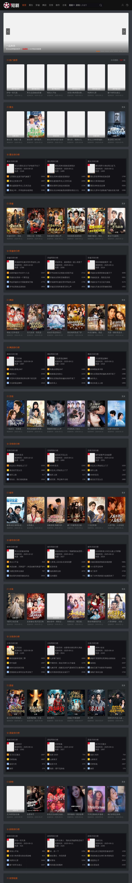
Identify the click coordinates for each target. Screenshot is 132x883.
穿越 (38, 5)
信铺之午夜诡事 (73, 718)
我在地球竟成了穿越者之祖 (76, 332)
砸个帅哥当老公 (114, 93)
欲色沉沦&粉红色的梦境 (56, 814)
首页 (24, 5)
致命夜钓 (50, 718)
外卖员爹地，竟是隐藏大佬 (96, 332)
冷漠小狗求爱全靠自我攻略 (76, 93)
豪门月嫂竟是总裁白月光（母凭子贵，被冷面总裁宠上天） (76, 525)
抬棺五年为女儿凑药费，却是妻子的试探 (116, 718)
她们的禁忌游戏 (114, 814)
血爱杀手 (30, 814)
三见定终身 (92, 525)
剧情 (78, 5)
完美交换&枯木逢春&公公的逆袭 (96, 814)
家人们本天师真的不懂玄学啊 (15, 718)
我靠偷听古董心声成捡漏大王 (56, 236)
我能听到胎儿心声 (54, 429)
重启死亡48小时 (114, 140)
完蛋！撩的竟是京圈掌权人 (116, 332)
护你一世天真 (12, 93)
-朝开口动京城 (12, 622)
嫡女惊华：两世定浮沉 (56, 622)
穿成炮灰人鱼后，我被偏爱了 (76, 429)
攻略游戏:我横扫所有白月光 (56, 525)
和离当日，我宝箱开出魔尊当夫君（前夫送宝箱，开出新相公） (76, 622)
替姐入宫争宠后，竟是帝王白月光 (15, 332)
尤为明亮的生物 (13, 814)
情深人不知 (51, 93)
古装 (64, 5)
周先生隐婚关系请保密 (36, 429)
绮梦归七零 (92, 93)
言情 (51, 5)
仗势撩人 (30, 525)
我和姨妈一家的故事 (75, 814)
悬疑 (71, 5)
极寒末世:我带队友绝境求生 (15, 525)
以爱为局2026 (113, 429)
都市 (58, 5)
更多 (123, 107)
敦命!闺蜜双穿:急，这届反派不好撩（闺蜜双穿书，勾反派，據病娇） (96, 622)
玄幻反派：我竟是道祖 (36, 332)
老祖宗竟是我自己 (54, 332)
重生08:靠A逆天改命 (55, 140)
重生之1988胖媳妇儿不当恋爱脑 (96, 140)
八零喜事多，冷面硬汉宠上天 (116, 622)
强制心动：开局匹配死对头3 (36, 236)
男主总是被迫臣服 (34, 93)
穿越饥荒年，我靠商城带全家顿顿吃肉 (15, 236)
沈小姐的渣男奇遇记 (96, 429)
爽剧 (44, 5)
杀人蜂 (90, 718)
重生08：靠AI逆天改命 (36, 140)
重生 (31, 5)
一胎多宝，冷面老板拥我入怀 (15, 429)
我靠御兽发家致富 (74, 236)
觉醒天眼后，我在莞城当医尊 (96, 236)
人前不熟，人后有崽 (116, 525)
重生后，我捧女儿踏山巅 (76, 140)
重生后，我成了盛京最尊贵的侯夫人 (15, 140)
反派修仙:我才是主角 (35, 622)
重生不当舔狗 (113, 236)
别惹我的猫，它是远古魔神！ (36, 718)
